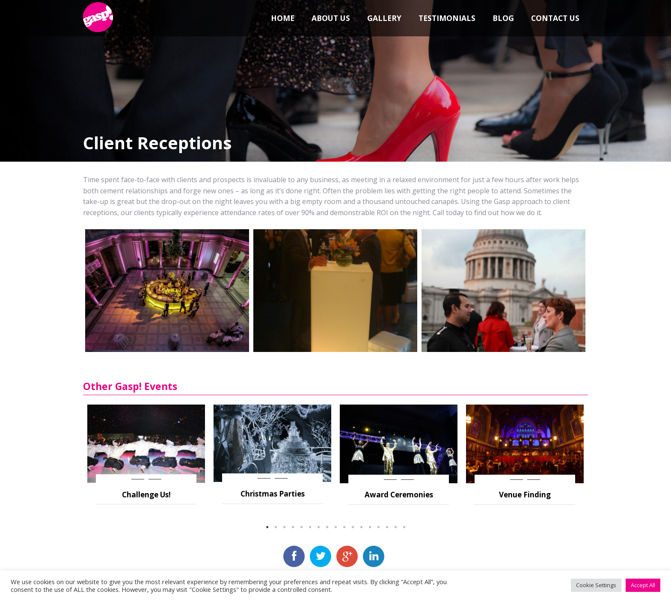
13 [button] (369, 527)
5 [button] (301, 527)
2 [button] (275, 527)
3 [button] (284, 527)
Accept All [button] (643, 585)
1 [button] (267, 527)
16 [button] (395, 527)
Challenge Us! (146, 495)
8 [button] (327, 527)
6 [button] (310, 527)
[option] (146, 455)
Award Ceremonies (399, 495)
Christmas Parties (272, 494)
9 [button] (335, 527)
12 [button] (361, 527)
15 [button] (387, 527)
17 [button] (404, 527)
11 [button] (352, 527)
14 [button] (378, 527)
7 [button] (318, 527)
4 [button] (292, 527)
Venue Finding (525, 495)
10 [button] (344, 527)
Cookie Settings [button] (596, 585)
